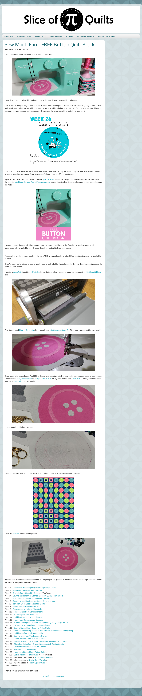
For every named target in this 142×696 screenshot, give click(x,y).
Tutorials (69, 36)
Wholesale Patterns (85, 36)
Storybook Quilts (24, 36)
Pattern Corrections (106, 36)
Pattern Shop (40, 36)
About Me (8, 36)
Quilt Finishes (56, 36)
